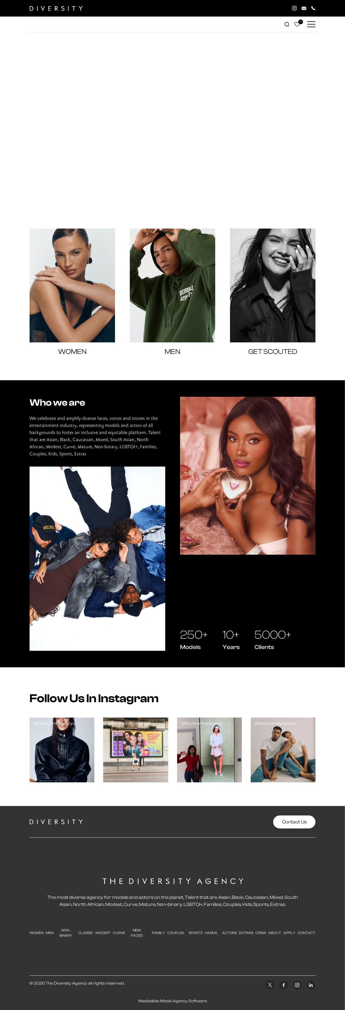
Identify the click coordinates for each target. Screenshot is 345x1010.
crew (260, 933)
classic (85, 933)
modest (103, 933)
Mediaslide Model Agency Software (172, 1001)
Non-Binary (65, 933)
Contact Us (294, 822)
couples (175, 933)
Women (36, 933)
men (50, 933)
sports (196, 933)
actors (229, 933)
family (158, 933)
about (274, 933)
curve (119, 933)
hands (211, 933)
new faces (136, 933)
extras (246, 933)
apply (289, 933)
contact (306, 933)
